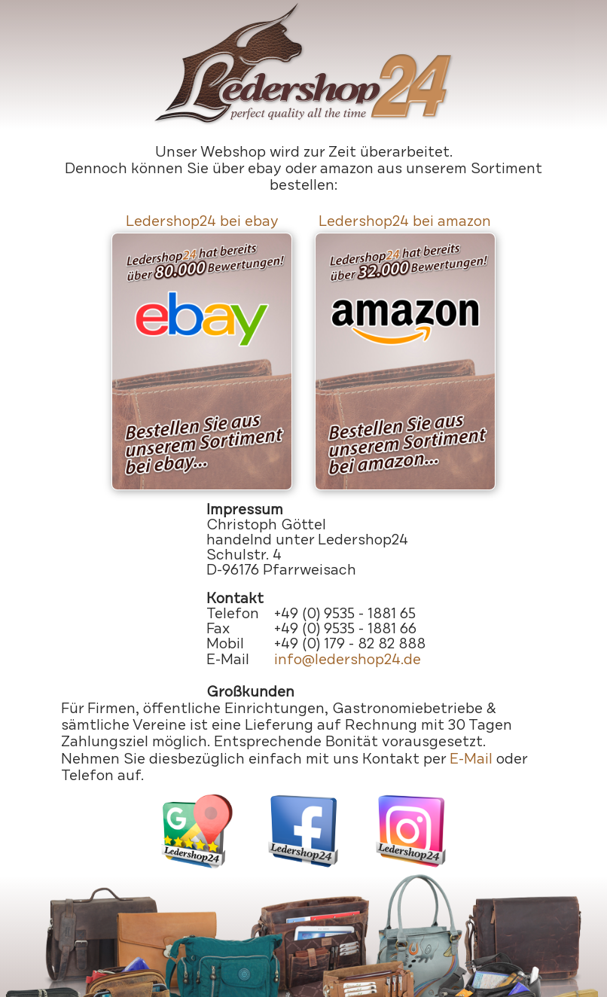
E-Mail (471, 759)
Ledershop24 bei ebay (202, 221)
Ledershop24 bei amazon (405, 221)
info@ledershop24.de (347, 659)
